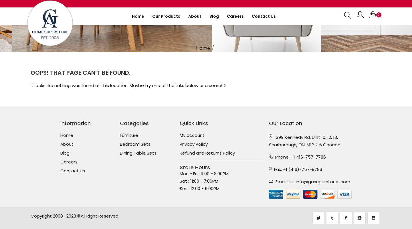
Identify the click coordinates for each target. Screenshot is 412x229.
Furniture (129, 135)
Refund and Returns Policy (207, 153)
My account (192, 135)
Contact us (264, 16)
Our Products (166, 16)
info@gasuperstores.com (323, 182)
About (194, 16)
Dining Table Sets (138, 153)
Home (138, 16)
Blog (214, 16)
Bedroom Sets (135, 144)
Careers (235, 16)
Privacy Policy (194, 144)
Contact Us (72, 171)
